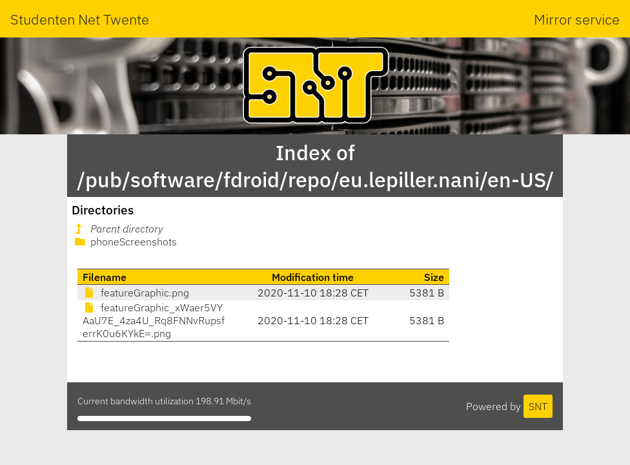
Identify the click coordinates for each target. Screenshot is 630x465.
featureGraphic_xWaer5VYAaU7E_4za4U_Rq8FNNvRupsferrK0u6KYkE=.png (154, 320)
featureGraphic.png (136, 292)
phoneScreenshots (124, 241)
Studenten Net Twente (79, 19)
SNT (538, 406)
